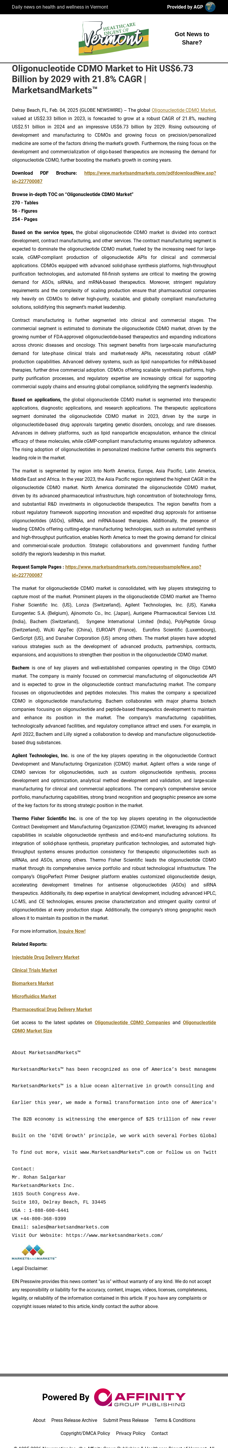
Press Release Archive (74, 1420)
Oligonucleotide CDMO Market (183, 110)
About (39, 1420)
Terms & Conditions (174, 1420)
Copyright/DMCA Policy (85, 1433)
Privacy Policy (130, 1433)
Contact (159, 1433)
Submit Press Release (125, 1420)
